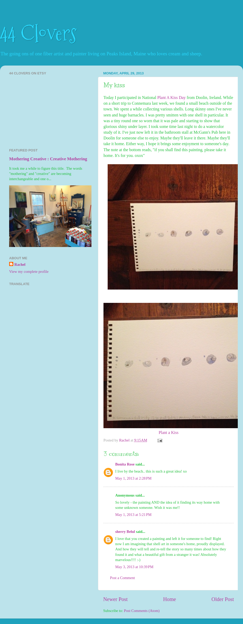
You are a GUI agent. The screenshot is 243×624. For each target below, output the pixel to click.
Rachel (19, 264)
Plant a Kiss (168, 432)
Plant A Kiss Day (171, 97)
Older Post (222, 599)
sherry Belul (125, 531)
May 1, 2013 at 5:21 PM (133, 515)
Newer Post (115, 599)
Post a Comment (122, 578)
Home (169, 599)
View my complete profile (29, 271)
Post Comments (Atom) (142, 611)
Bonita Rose (125, 464)
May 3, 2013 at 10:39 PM (134, 567)
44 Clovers (38, 33)
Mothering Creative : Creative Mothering (48, 158)
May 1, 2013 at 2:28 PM (133, 478)
